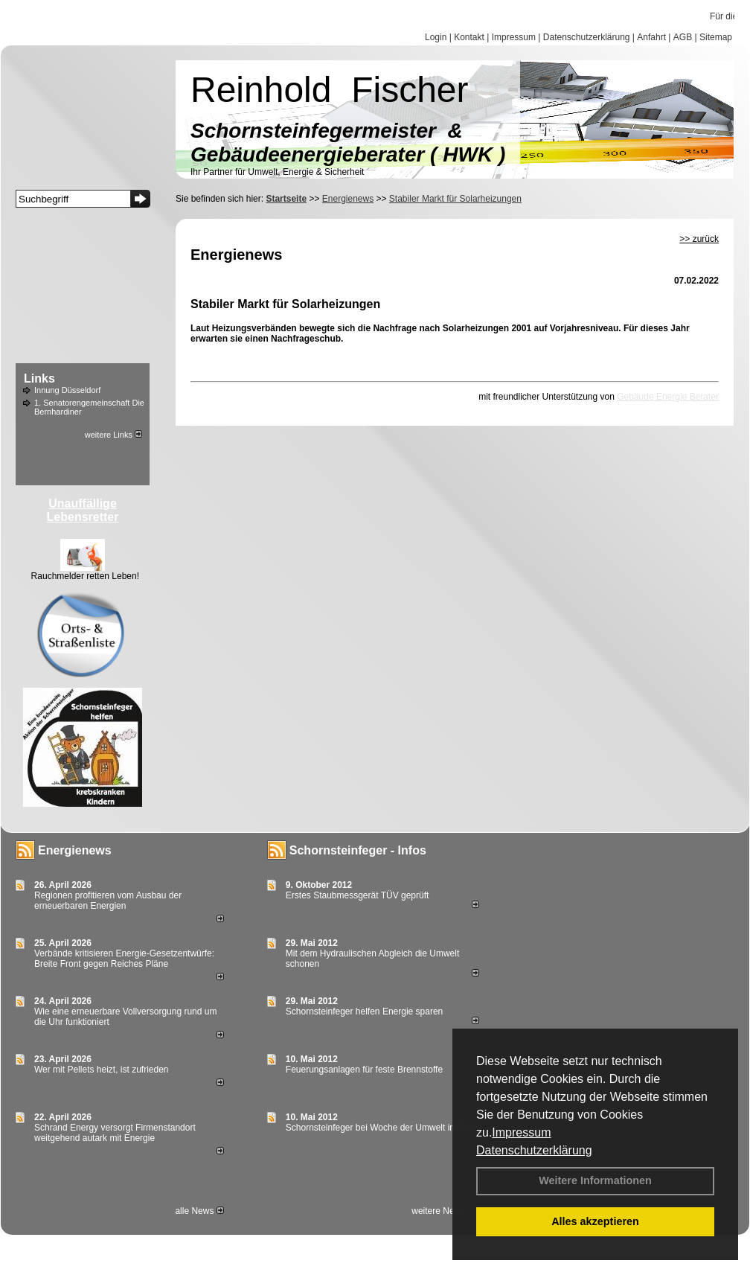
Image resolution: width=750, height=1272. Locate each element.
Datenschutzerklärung (534, 1150)
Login (435, 37)
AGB (682, 37)
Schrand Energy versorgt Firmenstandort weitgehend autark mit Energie (115, 1132)
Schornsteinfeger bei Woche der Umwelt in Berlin (383, 1127)
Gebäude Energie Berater (668, 396)
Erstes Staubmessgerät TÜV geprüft (357, 895)
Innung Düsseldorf (67, 390)
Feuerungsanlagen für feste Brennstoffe (364, 1069)
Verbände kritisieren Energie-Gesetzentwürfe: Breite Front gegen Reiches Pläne (124, 958)
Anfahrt (651, 37)
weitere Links (113, 434)
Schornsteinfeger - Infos (357, 850)
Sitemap (715, 37)
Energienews (75, 850)
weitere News (443, 1211)
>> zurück (699, 239)
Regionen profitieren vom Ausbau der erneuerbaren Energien (108, 900)
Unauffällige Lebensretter (83, 510)
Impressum (521, 1132)
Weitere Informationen (595, 1180)
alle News (199, 1211)
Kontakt (469, 37)
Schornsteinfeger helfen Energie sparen (364, 1011)
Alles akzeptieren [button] (595, 1221)
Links (39, 378)
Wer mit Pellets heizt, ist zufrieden (101, 1069)
